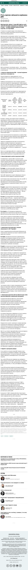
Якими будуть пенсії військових (8, 475)
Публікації (6, 5)
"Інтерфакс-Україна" (6, 544)
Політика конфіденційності (20, 538)
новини (2, 5)
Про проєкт (12, 538)
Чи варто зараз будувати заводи (9, 505)
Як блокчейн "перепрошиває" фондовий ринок (12, 497)
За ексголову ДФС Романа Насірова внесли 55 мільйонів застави (13, 468)
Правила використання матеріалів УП (8, 539)
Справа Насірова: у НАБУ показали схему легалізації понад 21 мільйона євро (14, 464)
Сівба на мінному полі (6, 490)
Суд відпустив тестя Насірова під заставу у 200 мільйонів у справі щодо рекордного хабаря (13, 459)
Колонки (10, 5)
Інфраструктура (16, 5)
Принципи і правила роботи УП (21, 539)
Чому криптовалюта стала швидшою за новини (12, 482)
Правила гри (22, 5)
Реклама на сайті (6, 538)
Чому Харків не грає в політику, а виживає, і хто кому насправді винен (14, 513)
